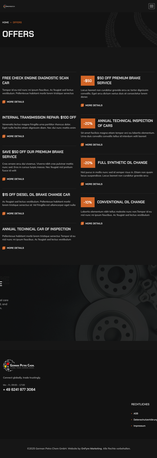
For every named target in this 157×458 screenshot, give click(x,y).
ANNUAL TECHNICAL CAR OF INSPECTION (36, 229)
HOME (5, 22)
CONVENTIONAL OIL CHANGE (121, 202)
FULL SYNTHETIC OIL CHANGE (122, 162)
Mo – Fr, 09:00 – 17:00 (14, 385)
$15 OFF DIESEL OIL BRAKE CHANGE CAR (36, 194)
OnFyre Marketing (91, 448)
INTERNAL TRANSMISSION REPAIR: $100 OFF (39, 117)
